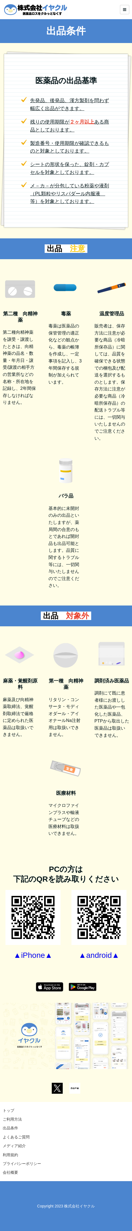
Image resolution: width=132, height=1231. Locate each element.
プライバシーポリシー (22, 1163)
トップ (8, 1110)
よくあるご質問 (16, 1137)
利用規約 (10, 1155)
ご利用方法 (12, 1119)
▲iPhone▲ (33, 955)
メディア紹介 (14, 1146)
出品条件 (10, 1128)
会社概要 (10, 1172)
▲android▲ (99, 955)
